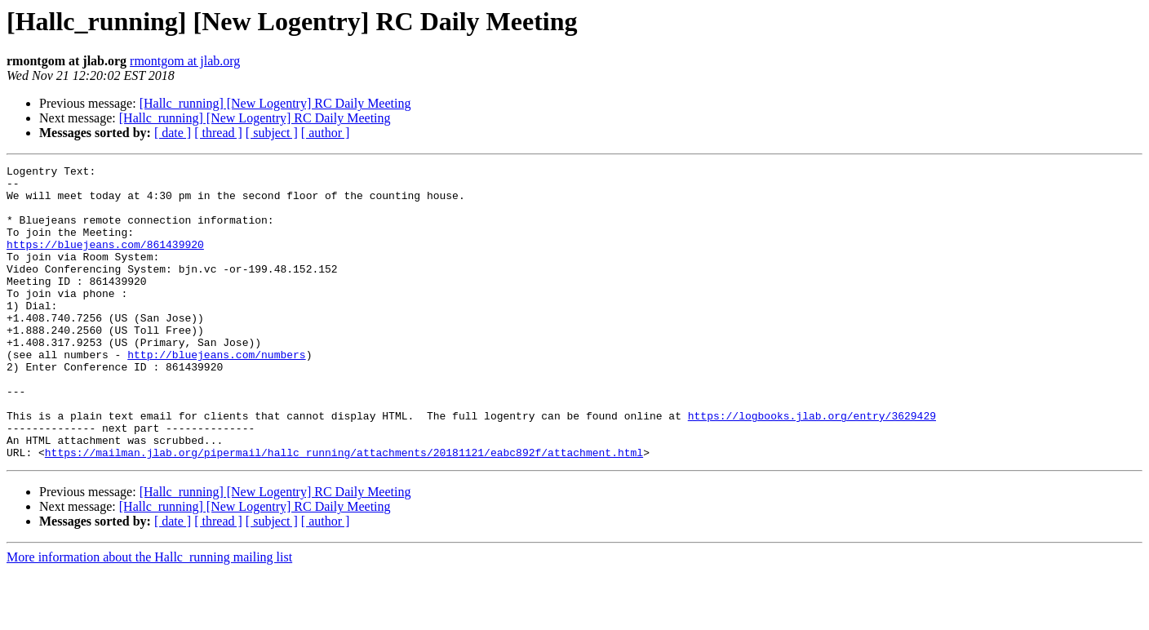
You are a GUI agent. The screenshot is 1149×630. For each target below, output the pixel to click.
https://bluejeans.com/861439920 (105, 261)
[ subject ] (272, 133)
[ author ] (325, 133)
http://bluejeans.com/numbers (216, 393)
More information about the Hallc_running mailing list (149, 616)
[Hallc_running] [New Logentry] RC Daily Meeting (275, 103)
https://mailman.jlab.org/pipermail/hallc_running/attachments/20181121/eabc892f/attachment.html (344, 511)
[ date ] (172, 133)
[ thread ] (218, 133)
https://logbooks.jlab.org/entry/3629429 (812, 466)
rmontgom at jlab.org (185, 61)
